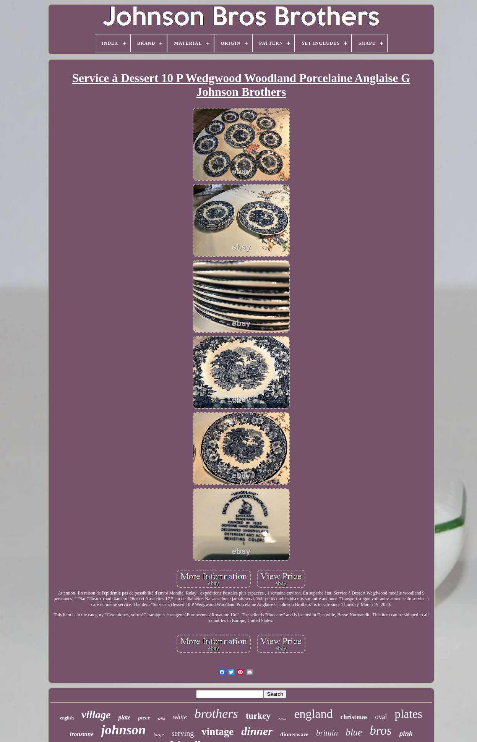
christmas (354, 717)
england (313, 714)
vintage (217, 731)
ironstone (81, 734)
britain (327, 732)
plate (124, 717)
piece (144, 717)
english (67, 718)
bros (380, 730)
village (95, 715)
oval (381, 717)
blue (354, 732)
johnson (123, 730)
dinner (257, 731)
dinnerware (294, 734)
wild (161, 718)
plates (408, 714)
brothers (216, 713)
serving (182, 733)
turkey (258, 716)
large (158, 734)
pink (406, 733)
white (180, 717)
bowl (282, 718)
